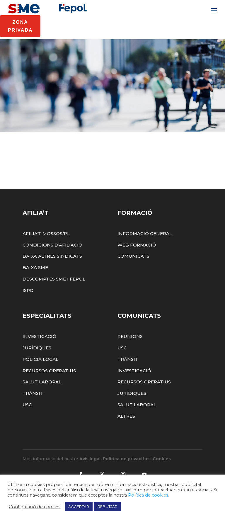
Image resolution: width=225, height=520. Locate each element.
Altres (126, 438)
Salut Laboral (42, 404)
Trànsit (33, 416)
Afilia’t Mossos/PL (46, 256)
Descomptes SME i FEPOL (54, 301)
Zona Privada (20, 26)
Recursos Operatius (49, 393)
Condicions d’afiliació (52, 267)
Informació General (144, 256)
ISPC (28, 313)
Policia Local (40, 382)
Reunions (130, 359)
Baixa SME (35, 290)
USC (27, 427)
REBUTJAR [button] (107, 506)
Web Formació (136, 267)
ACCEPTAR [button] (78, 506)
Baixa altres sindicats (52, 279)
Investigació (39, 359)
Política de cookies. (148, 495)
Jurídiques (37, 370)
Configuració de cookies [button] (34, 506)
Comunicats (133, 279)
